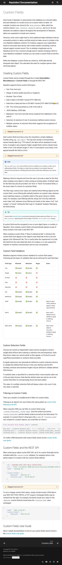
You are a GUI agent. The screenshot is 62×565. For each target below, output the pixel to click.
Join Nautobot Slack (29, 555)
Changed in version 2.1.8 (15, 131)
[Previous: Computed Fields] (4, 543)
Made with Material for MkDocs (12, 555)
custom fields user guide (15, 534)
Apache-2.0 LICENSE (9, 551)
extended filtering (17, 216)
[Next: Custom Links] (49, 543)
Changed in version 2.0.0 (15, 156)
